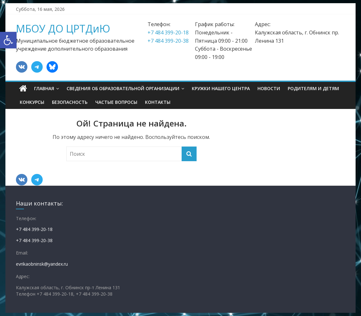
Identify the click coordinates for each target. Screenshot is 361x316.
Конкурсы (32, 102)
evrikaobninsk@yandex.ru (42, 264)
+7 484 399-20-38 (168, 40)
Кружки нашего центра (221, 88)
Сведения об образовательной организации (123, 88)
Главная (44, 88)
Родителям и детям (313, 88)
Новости (268, 88)
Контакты (157, 102)
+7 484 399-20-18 (168, 32)
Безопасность (70, 102)
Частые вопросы (116, 102)
